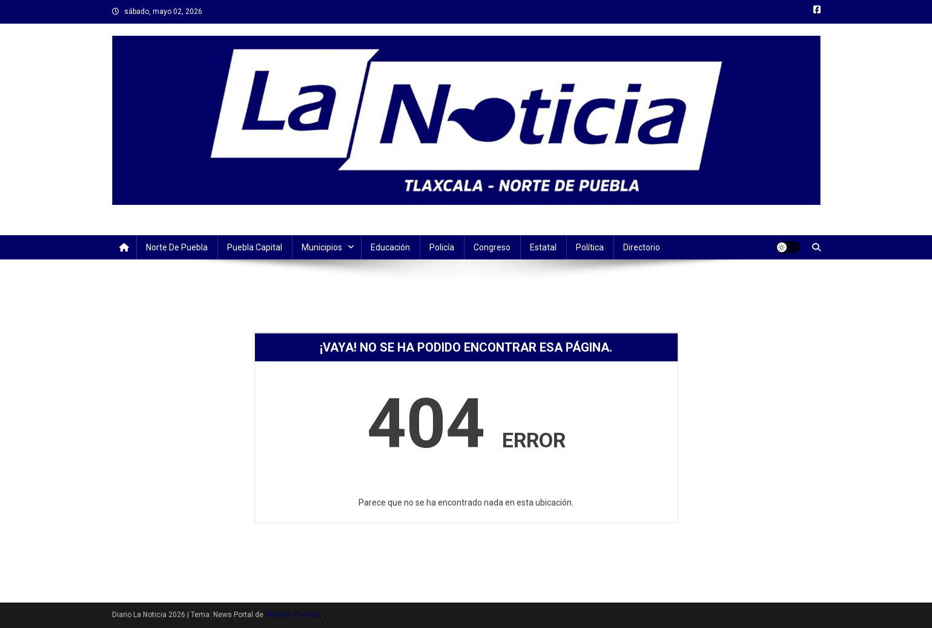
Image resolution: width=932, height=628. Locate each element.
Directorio (641, 247)
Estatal (543, 247)
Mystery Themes (293, 614)
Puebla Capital (254, 247)
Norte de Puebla (177, 247)
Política (590, 247)
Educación (390, 247)
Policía (441, 247)
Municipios (322, 247)
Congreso (492, 247)
